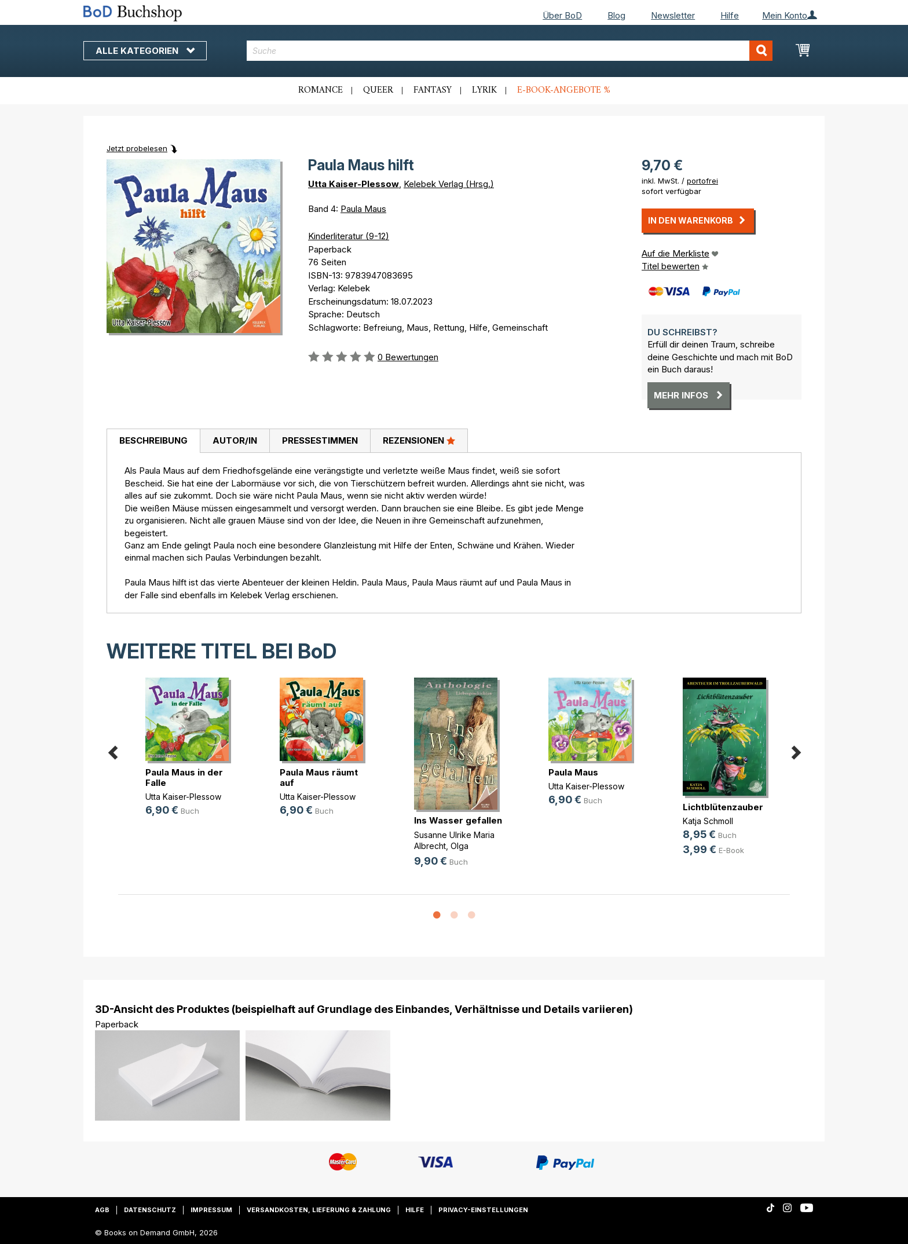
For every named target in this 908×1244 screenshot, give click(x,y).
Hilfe (729, 15)
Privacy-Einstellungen (483, 1210)
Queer (378, 90)
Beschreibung (153, 440)
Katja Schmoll (708, 821)
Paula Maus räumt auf (319, 777)
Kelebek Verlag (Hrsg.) (449, 183)
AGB (102, 1210)
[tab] (153, 441)
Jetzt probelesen (137, 148)
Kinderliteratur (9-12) (348, 236)
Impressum (211, 1210)
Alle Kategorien (145, 50)
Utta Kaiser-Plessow (353, 183)
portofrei (702, 180)
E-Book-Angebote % (563, 90)
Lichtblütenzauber (723, 807)
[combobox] (510, 51)
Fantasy (432, 90)
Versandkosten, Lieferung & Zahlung (319, 1210)
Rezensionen (419, 440)
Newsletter (673, 15)
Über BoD (562, 15)
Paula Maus (363, 208)
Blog (616, 15)
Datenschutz (150, 1210)
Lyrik (484, 90)
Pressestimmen (320, 440)
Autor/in (235, 440)
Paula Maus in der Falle (184, 777)
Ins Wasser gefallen (458, 820)
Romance (320, 90)
